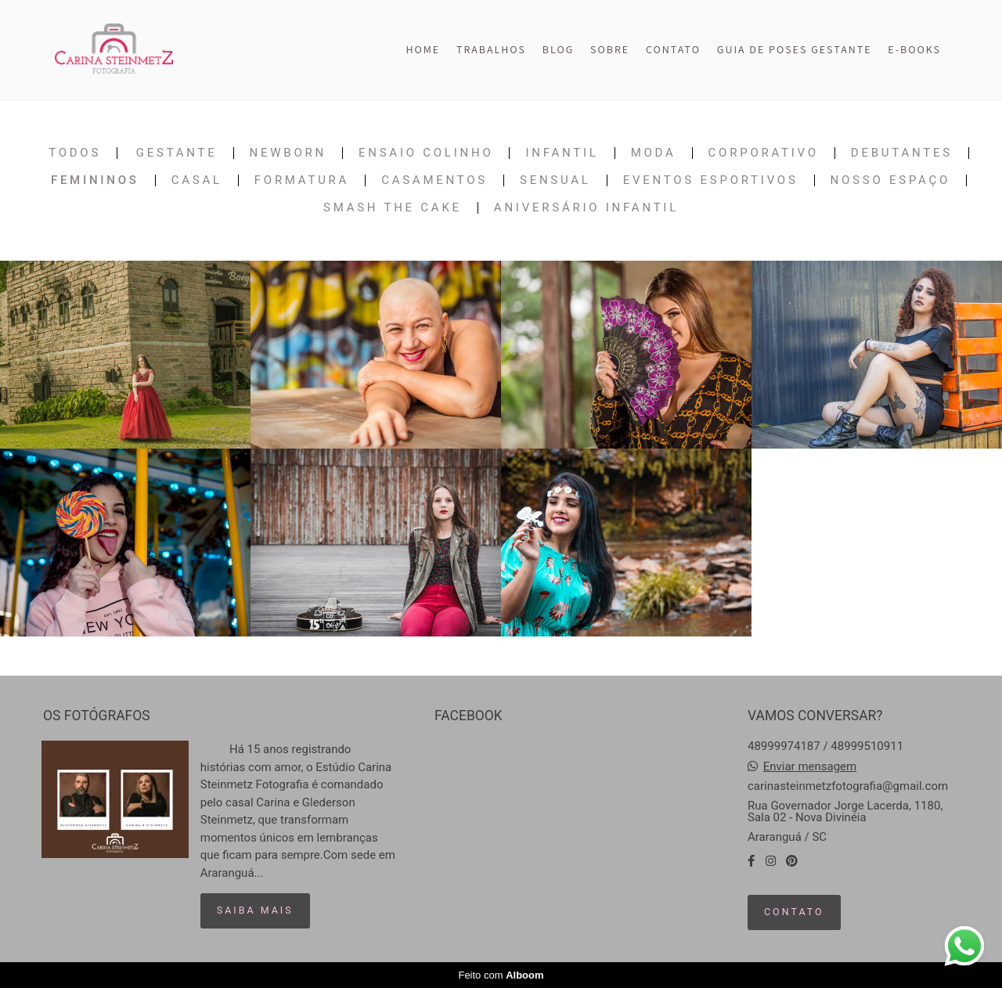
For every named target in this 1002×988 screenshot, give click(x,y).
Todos (75, 153)
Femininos (95, 180)
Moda (653, 153)
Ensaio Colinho (426, 153)
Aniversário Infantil (586, 208)
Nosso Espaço (891, 180)
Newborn (288, 153)
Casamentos (434, 180)
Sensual (555, 180)
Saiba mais (255, 910)
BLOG (558, 49)
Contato (794, 912)
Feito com (500, 975)
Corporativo (763, 153)
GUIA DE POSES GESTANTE (794, 49)
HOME (422, 49)
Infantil (561, 153)
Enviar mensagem (810, 767)
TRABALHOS (491, 49)
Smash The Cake (392, 208)
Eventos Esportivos (710, 180)
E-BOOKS (914, 49)
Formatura (301, 180)
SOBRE (609, 49)
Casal (196, 180)
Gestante (177, 153)
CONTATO (673, 49)
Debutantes (902, 153)
